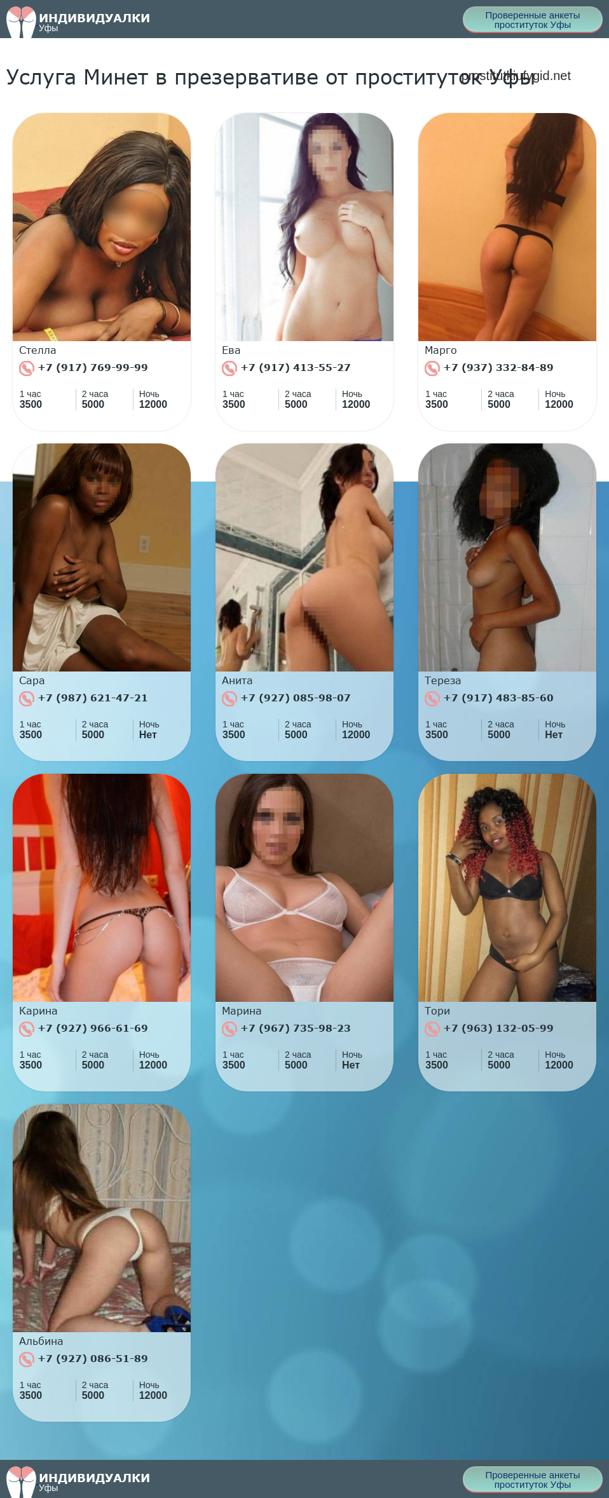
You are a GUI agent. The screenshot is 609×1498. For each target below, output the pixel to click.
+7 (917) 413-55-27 (286, 368)
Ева (231, 350)
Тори (437, 1011)
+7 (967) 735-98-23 (286, 1029)
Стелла (38, 350)
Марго (441, 350)
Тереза (443, 680)
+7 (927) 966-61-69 (83, 1029)
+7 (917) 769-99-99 (83, 368)
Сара (32, 680)
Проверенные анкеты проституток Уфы (532, 20)
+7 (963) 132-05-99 (489, 1029)
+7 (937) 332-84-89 (489, 368)
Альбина (41, 1341)
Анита (237, 680)
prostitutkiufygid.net (516, 76)
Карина (38, 1011)
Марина (242, 1011)
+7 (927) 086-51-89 (83, 1359)
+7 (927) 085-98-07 (286, 698)
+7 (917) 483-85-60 (489, 698)
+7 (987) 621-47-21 (83, 698)
